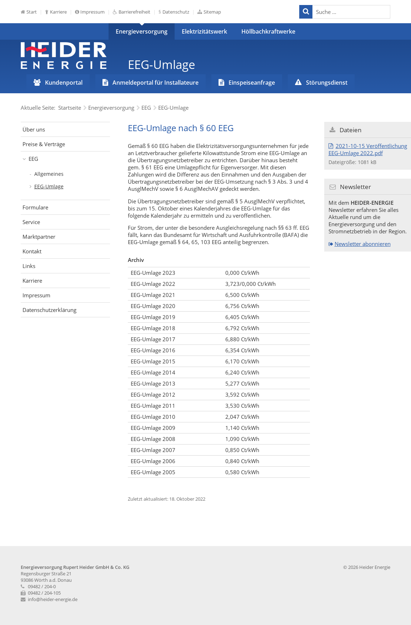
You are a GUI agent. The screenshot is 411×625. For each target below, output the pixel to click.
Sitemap (212, 12)
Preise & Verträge (43, 144)
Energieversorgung (141, 31)
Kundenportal (63, 82)
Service (31, 221)
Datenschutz (175, 12)
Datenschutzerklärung (49, 309)
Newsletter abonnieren (363, 243)
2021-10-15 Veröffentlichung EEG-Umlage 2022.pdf (368, 149)
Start (31, 12)
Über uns (33, 129)
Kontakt (31, 251)
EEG (33, 158)
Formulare (35, 207)
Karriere (58, 12)
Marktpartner (38, 236)
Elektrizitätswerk (204, 31)
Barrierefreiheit (134, 12)
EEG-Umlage (49, 186)
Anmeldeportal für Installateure (155, 82)
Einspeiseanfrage (252, 82)
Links (28, 265)
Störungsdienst (326, 82)
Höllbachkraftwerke (268, 31)
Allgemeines (49, 173)
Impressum (92, 12)
